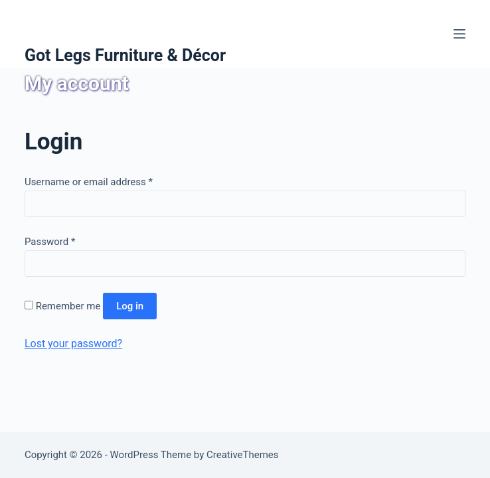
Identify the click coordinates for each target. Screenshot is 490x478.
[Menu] (459, 34)
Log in (129, 306)
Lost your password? (73, 343)
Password (50, 242)
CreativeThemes (242, 455)
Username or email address (89, 182)
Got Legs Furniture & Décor (125, 55)
